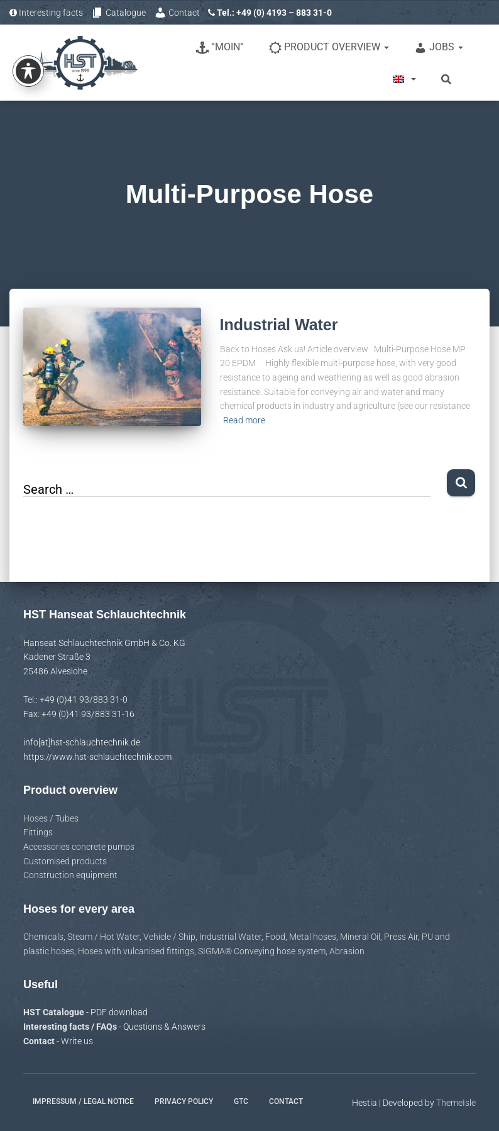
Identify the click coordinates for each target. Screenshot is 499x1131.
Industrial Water (279, 324)
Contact (177, 12)
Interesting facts (46, 13)
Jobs (438, 47)
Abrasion (347, 951)
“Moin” (220, 47)
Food (275, 937)
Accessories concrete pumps (78, 847)
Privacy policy (184, 1101)
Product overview (329, 47)
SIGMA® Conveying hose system (262, 951)
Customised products (65, 861)
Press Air (401, 937)
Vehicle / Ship (169, 937)
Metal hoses (312, 937)
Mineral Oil (360, 937)
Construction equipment (70, 875)
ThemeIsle (456, 1103)
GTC (241, 1101)
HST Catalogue (54, 1012)
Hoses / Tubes (51, 818)
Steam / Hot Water (103, 937)
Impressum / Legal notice (83, 1101)
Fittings (38, 832)
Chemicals (43, 937)
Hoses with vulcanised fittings (136, 951)
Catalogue (118, 12)
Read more (244, 420)
